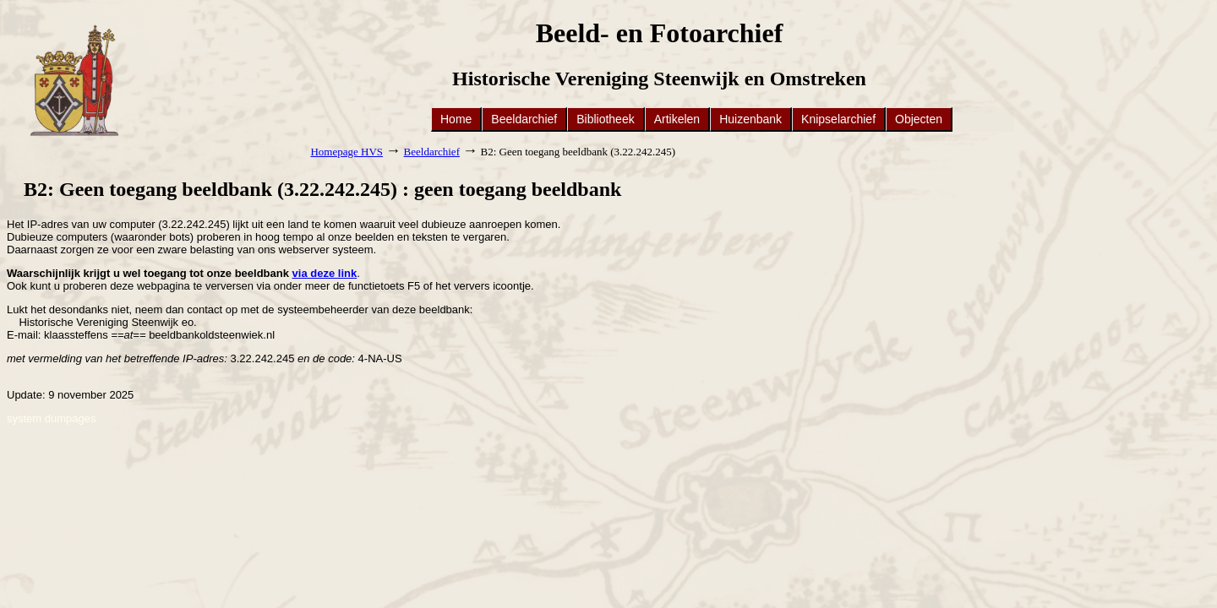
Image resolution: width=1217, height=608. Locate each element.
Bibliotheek (605, 119)
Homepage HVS (346, 151)
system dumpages (51, 418)
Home (456, 119)
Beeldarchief (524, 119)
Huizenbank (750, 119)
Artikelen (677, 119)
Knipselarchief (838, 119)
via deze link (324, 273)
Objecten (918, 119)
